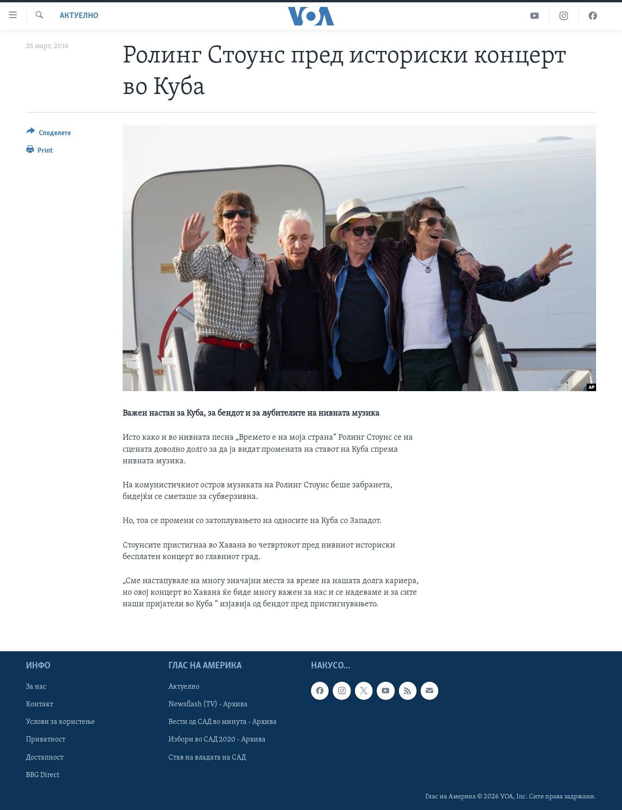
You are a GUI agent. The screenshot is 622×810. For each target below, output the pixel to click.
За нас (36, 687)
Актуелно (79, 16)
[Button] (48, 134)
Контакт (39, 704)
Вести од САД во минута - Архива (222, 722)
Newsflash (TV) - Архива (208, 704)
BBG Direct (42, 775)
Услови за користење (60, 722)
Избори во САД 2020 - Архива (217, 739)
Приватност (45, 739)
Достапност (44, 757)
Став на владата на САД (207, 757)
